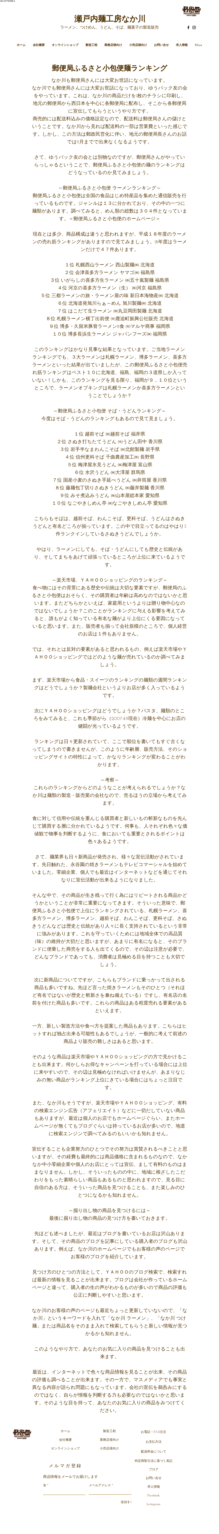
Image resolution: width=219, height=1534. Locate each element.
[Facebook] (188, 27)
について (160, 1451)
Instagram (154, 1504)
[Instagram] (194, 27)
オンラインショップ (65, 1448)
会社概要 (65, 1440)
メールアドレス (100, 1485)
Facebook (153, 1495)
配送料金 (147, 1451)
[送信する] (126, 1502)
